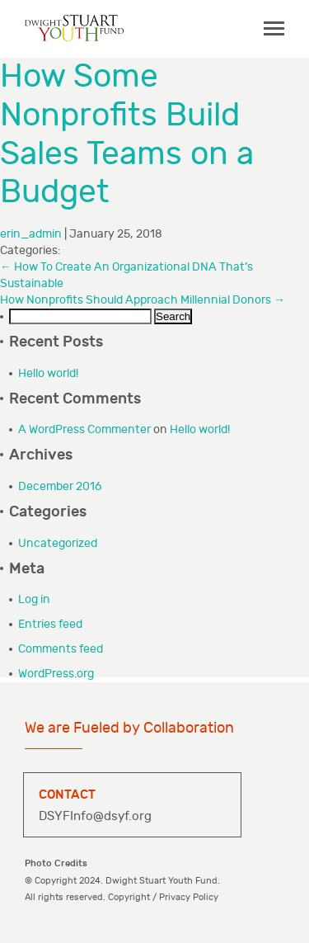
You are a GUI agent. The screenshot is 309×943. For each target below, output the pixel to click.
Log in (34, 599)
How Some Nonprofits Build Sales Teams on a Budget (127, 134)
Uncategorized (57, 543)
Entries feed (50, 624)
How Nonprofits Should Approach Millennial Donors (142, 300)
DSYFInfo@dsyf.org (95, 816)
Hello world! (48, 373)
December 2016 (59, 486)
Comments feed (60, 649)
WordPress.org (56, 674)
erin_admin (31, 234)
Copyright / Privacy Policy (163, 897)
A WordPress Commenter (84, 429)
